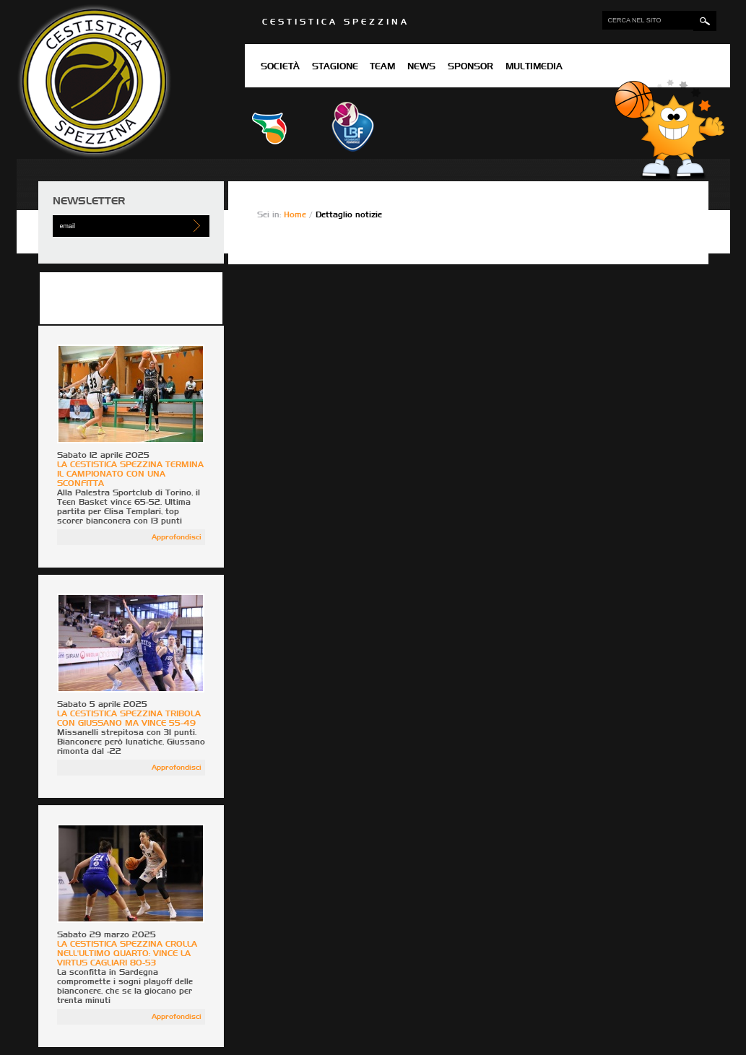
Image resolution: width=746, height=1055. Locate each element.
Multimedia (534, 67)
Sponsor (470, 67)
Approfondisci (176, 537)
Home (296, 215)
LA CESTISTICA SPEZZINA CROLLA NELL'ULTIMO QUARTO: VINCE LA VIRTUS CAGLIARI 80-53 (127, 953)
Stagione (335, 67)
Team (382, 67)
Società (280, 67)
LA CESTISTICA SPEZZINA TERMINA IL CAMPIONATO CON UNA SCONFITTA (130, 474)
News (421, 67)
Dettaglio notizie (349, 215)
